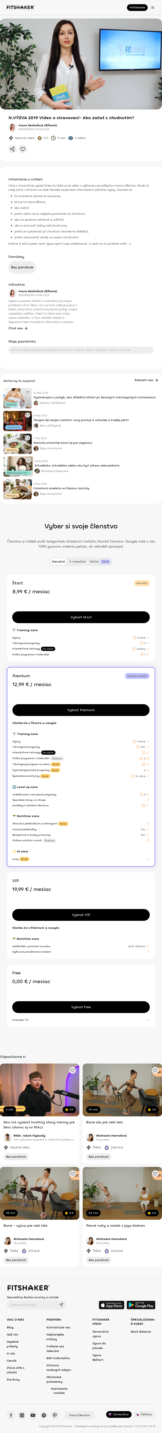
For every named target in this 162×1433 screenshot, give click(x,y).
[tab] (100, 562)
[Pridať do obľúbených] (23, 149)
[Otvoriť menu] (152, 7)
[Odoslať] (61, 1305)
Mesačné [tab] (58, 562)
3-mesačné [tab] (77, 562)
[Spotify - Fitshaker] (44, 1415)
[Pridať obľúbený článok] (27, 392)
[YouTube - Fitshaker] (33, 1415)
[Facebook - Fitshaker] (11, 1415)
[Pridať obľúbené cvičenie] (72, 1070)
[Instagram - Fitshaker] (22, 1415)
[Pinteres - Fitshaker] (55, 1415)
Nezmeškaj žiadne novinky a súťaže (33, 1297)
